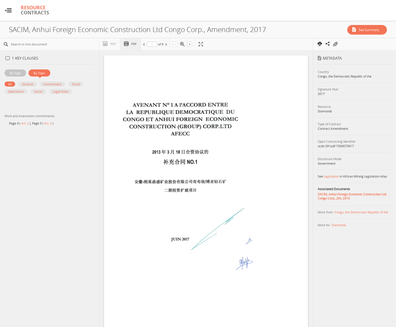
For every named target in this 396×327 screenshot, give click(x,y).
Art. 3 (48, 123)
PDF (134, 44)
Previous (144, 45)
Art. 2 (25, 123)
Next (165, 45)
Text (113, 44)
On (335, 44)
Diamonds (339, 225)
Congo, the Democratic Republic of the (361, 212)
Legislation (331, 176)
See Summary (369, 30)
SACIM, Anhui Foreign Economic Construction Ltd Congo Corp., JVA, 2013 (352, 196)
